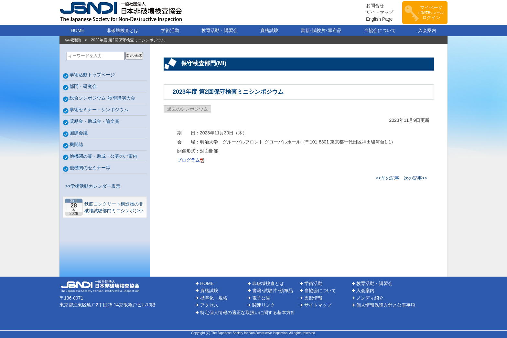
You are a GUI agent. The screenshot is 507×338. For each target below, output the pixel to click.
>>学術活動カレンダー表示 (91, 186)
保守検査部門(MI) (203, 63)
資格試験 (269, 30)
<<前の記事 (387, 178)
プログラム (188, 160)
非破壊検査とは (122, 30)
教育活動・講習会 (219, 30)
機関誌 (76, 144)
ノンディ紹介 (369, 298)
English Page (379, 19)
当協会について (380, 30)
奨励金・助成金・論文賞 (94, 121)
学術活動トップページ (92, 74)
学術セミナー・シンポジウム (99, 109)
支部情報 (313, 298)
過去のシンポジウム (187, 108)
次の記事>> (415, 178)
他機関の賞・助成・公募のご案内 (103, 156)
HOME (77, 30)
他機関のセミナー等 (90, 167)
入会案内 (427, 30)
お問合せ (375, 5)
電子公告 (261, 298)
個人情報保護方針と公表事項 (385, 305)
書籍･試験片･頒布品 (321, 30)
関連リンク (263, 305)
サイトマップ (379, 12)
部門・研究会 (83, 86)
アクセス (209, 305)
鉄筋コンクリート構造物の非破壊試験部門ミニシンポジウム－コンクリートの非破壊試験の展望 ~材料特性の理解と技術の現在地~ (113, 207)
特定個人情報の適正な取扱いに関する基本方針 (247, 312)
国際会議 (79, 132)
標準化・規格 (213, 298)
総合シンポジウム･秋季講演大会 (102, 97)
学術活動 (170, 30)
